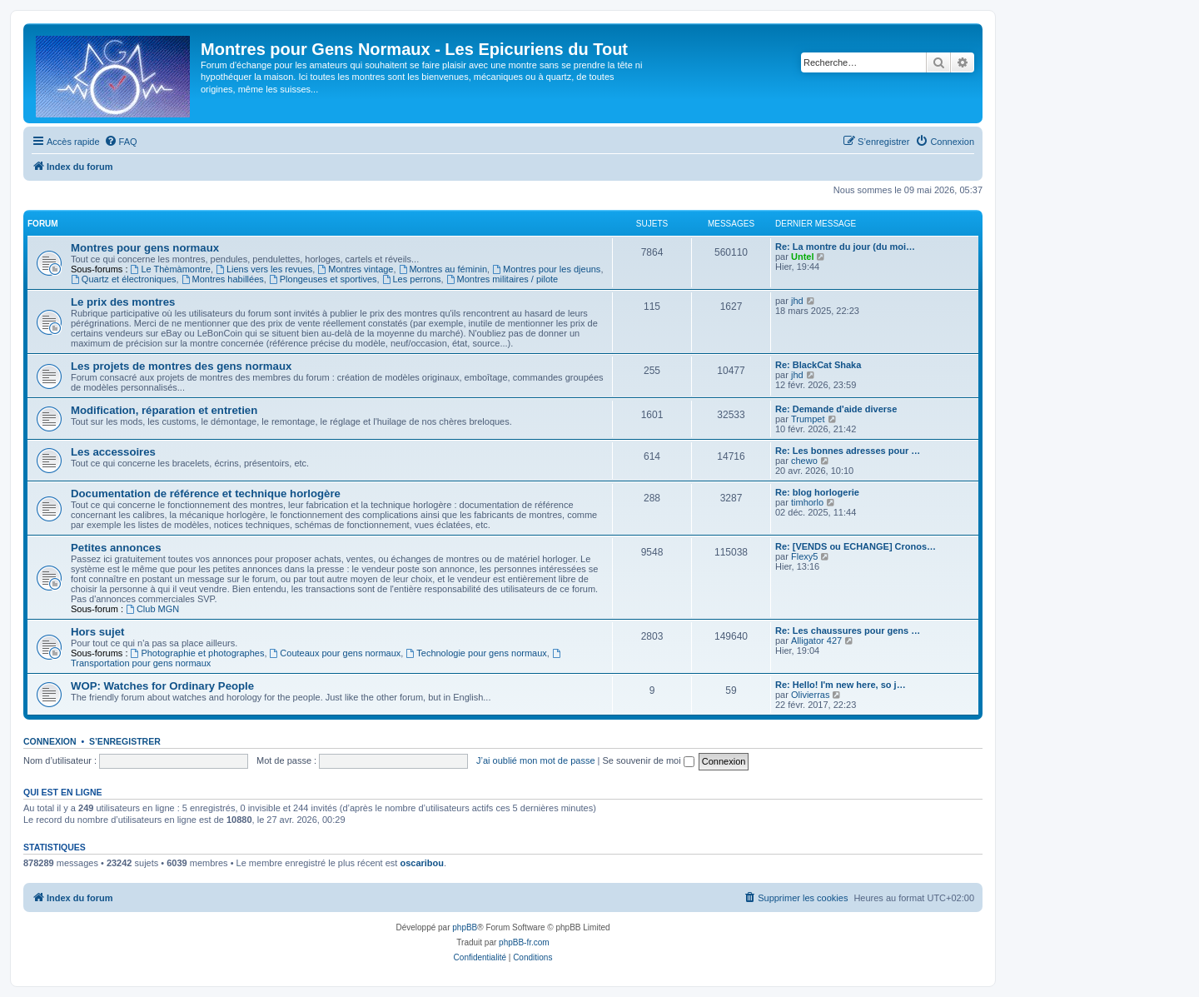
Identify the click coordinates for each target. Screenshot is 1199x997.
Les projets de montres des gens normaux (181, 366)
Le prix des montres (123, 302)
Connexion (50, 741)
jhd (797, 301)
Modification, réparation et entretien (164, 410)
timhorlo (807, 502)
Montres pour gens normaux (145, 248)
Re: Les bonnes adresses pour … (847, 451)
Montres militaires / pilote (502, 279)
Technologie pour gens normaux (475, 653)
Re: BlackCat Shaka (818, 365)
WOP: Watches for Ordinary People (162, 686)
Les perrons (411, 279)
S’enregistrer (125, 741)
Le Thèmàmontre (171, 269)
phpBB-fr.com (524, 942)
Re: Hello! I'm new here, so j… (840, 685)
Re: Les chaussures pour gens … (847, 631)
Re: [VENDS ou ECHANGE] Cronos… (855, 546)
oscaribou (422, 863)
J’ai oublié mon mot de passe (535, 760)
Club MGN (152, 609)
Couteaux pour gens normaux (335, 653)
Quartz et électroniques (124, 279)
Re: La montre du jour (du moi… (845, 247)
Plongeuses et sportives (323, 279)
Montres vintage (355, 269)
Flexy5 (804, 556)
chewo (804, 461)
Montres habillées (223, 279)
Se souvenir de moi (648, 760)
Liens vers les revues (264, 269)
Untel (802, 257)
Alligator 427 (816, 641)
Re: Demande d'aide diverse (836, 409)
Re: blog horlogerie (817, 492)
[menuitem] (120, 142)
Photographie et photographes (198, 653)
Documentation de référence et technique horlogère (206, 493)
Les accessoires (113, 452)
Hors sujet (98, 632)
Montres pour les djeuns (546, 269)
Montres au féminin (443, 269)
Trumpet (808, 419)
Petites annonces (116, 547)
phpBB (464, 927)
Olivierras (810, 695)
